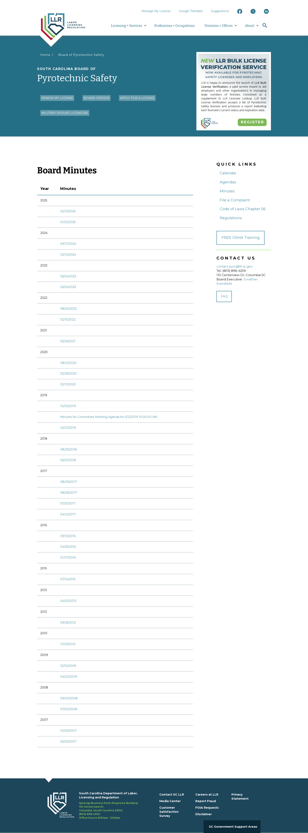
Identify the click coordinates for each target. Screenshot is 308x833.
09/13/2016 (68, 536)
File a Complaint (235, 200)
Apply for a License (137, 98)
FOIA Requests (207, 807)
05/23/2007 (68, 741)
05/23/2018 (68, 460)
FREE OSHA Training (241, 237)
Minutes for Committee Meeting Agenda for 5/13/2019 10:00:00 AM (108, 417)
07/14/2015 (67, 579)
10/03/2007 (68, 731)
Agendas (228, 182)
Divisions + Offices (219, 26)
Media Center (170, 801)
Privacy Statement (240, 796)
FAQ (224, 296)
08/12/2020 (68, 363)
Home (45, 55)
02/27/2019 (68, 428)
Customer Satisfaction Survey (169, 812)
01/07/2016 (68, 557)
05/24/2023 (68, 276)
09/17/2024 (68, 244)
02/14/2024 (68, 254)
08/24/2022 (68, 308)
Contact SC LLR (171, 794)
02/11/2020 (68, 384)
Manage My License (156, 11)
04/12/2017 (68, 514)
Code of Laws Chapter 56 (243, 209)
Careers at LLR (206, 794)
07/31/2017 (68, 503)
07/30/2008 (68, 709)
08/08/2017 (68, 492)
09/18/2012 (68, 622)
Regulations (231, 218)
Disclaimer (203, 814)
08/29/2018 (68, 449)
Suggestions (220, 11)
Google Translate (191, 11)
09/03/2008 (69, 698)
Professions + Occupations (174, 26)
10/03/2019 (68, 406)
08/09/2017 (68, 482)
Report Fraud (205, 801)
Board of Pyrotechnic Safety (81, 55)
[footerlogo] (63, 805)
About (249, 26)
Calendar (228, 173)
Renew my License (57, 98)
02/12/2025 (68, 211)
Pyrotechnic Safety (115, 75)
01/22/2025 (68, 222)
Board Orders (97, 98)
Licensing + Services (126, 26)
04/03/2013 (68, 601)
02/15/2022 (68, 319)
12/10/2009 (68, 666)
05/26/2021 (68, 341)
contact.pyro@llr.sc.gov (234, 266)
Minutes (227, 191)
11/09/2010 (68, 644)
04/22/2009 (68, 676)
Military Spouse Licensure (64, 113)
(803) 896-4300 (89, 814)
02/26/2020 (68, 373)
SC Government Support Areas (233, 826)
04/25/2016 (68, 547)
